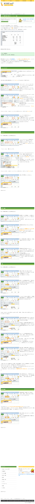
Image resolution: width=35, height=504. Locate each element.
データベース (4, 483)
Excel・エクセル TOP (5, 469)
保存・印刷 (3, 475)
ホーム (4, 500)
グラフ (3, 481)
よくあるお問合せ (24, 500)
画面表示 (3, 471)
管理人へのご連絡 (31, 500)
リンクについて (11, 500)
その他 (3, 487)
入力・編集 (3, 473)
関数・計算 (3, 479)
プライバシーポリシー (17, 500)
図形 (2, 485)
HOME (2, 498)
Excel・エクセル (6, 498)
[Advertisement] (17, 9)
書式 (2, 477)
